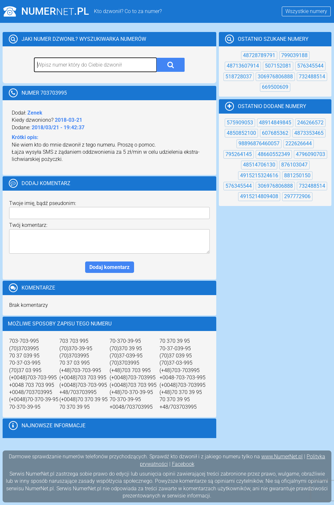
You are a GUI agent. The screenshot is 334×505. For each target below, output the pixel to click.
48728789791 (259, 55)
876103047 (294, 165)
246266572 (310, 122)
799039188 (294, 55)
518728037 (238, 76)
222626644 (298, 143)
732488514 (312, 76)
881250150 (297, 175)
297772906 (297, 196)
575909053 (240, 122)
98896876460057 (259, 143)
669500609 (275, 87)
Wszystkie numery (306, 11)
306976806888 (275, 76)
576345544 (310, 66)
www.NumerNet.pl (282, 456)
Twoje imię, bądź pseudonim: (42, 203)
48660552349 (274, 154)
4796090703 (310, 154)
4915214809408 (259, 196)
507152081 (278, 66)
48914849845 (275, 122)
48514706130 (259, 165)
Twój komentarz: (28, 225)
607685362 (275, 133)
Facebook (183, 464)
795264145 (238, 154)
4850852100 (241, 133)
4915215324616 (259, 175)
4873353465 (309, 133)
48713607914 (243, 66)
